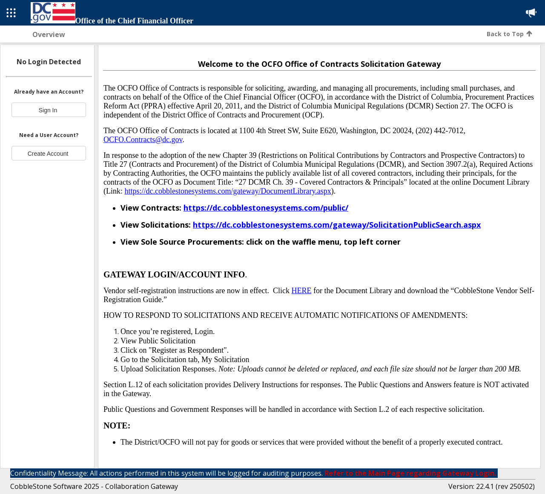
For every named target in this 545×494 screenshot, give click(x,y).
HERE (302, 290)
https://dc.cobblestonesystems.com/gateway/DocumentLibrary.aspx (227, 191)
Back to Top (509, 34)
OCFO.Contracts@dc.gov (142, 139)
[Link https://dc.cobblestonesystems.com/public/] (266, 208)
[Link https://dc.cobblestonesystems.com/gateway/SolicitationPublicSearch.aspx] (337, 225)
